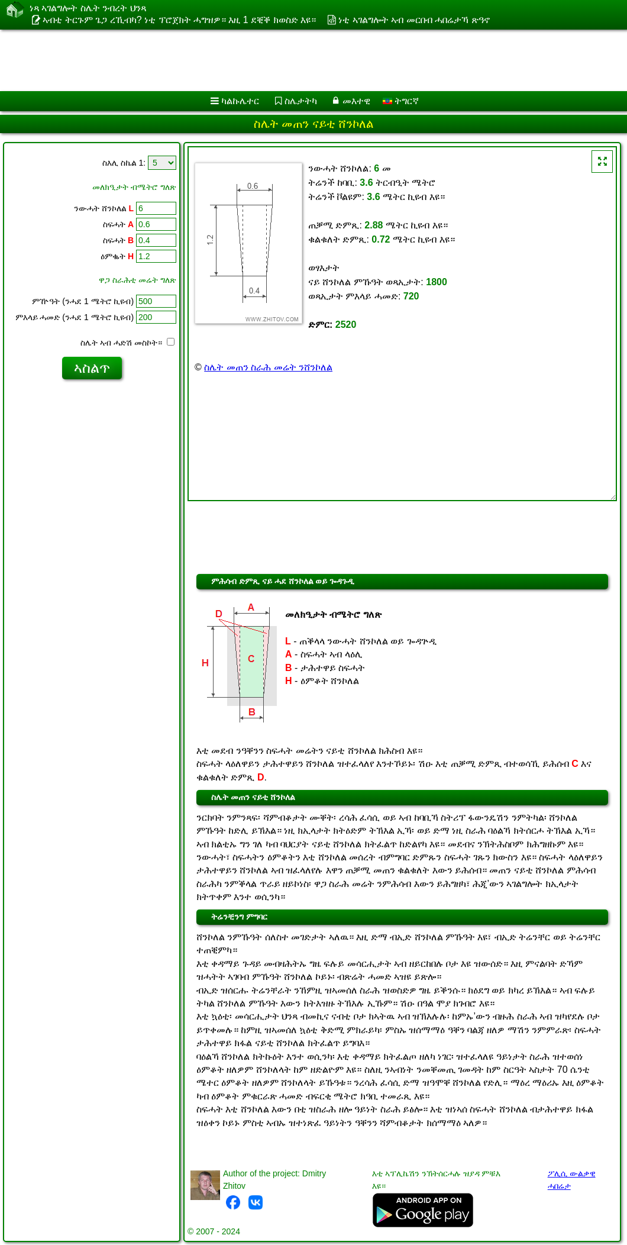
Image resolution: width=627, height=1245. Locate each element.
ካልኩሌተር (240, 101)
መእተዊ (356, 101)
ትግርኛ (401, 101)
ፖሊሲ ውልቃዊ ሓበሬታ (572, 1180)
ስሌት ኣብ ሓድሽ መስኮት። (127, 342)
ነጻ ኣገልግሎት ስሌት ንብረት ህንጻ (88, 8)
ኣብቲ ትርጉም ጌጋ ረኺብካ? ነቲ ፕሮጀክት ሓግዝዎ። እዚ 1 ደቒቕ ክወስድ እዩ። (179, 20)
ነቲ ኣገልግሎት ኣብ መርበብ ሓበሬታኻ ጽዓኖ (413, 20)
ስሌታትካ (301, 101)
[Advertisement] (302, 60)
